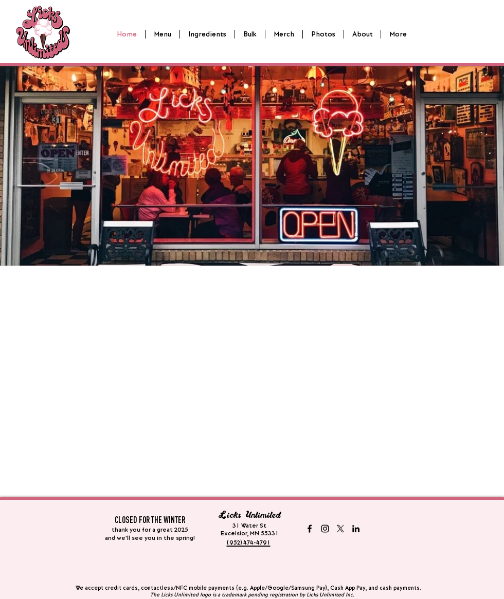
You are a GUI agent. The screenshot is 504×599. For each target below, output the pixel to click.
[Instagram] (325, 528)
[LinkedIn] (356, 528)
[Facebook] (309, 528)
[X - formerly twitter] (340, 528)
